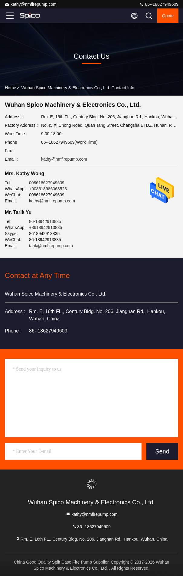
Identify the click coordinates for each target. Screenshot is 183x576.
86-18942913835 (45, 221)
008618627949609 (46, 182)
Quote (168, 15)
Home (10, 87)
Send (162, 451)
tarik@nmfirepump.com (51, 245)
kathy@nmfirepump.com (31, 4)
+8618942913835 (45, 227)
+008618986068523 (48, 188)
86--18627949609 (158, 4)
